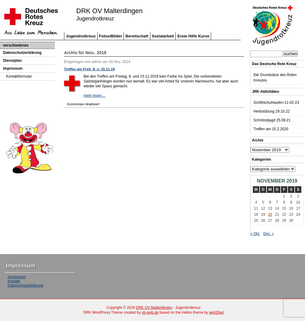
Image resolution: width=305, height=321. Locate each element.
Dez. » (268, 234)
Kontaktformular (19, 76)
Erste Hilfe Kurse (193, 36)
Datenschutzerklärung (22, 53)
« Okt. (255, 234)
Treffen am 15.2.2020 (270, 129)
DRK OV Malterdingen (109, 11)
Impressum (13, 68)
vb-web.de (150, 312)
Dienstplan (12, 60)
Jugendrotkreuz (81, 36)
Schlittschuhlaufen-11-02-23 (276, 102)
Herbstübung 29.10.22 (271, 111)
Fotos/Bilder (110, 36)
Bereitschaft (136, 36)
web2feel (216, 312)
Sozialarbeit (163, 36)
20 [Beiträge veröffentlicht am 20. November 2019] (270, 214)
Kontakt (14, 281)
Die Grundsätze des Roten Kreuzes (274, 77)
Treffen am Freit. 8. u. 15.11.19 (89, 69)
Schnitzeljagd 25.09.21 (271, 120)
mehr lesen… (94, 95)
